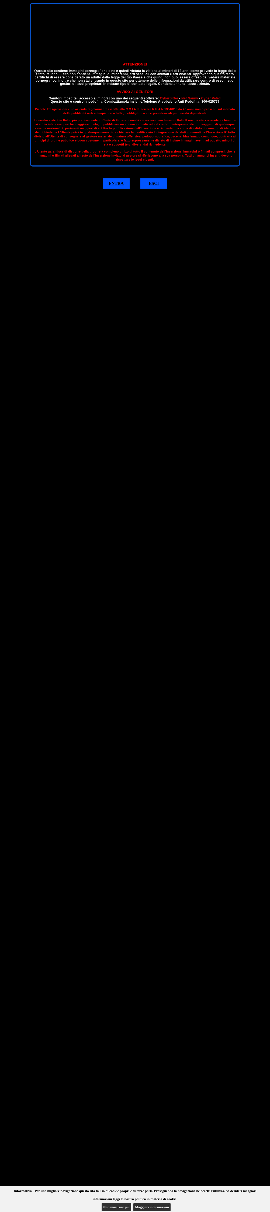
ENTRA (116, 183)
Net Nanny (189, 98)
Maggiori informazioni (152, 1207)
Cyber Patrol (211, 98)
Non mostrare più (116, 1207)
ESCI (154, 183)
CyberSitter (169, 98)
